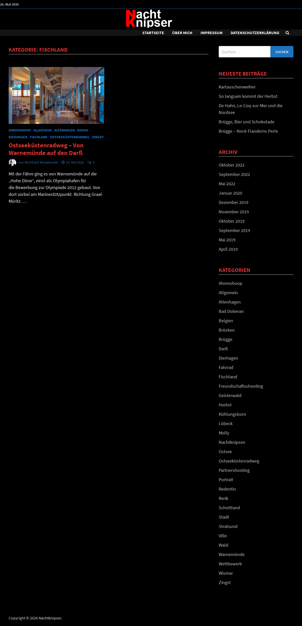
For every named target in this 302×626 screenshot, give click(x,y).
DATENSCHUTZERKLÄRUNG (255, 32)
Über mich (182, 32)
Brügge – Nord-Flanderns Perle (248, 131)
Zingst (98, 137)
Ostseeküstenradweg (69, 137)
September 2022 (234, 174)
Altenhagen (64, 130)
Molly (224, 433)
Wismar (226, 573)
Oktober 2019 (232, 221)
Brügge (225, 339)
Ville (223, 536)
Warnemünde (232, 554)
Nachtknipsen (232, 442)
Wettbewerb (230, 564)
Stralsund (228, 526)
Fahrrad (226, 367)
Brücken (227, 330)
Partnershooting (234, 470)
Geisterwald (230, 395)
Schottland (229, 508)
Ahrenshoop (20, 130)
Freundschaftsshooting (241, 386)
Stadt (224, 517)
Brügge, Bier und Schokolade (246, 122)
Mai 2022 (227, 184)
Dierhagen (18, 137)
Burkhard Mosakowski (41, 162)
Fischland (38, 137)
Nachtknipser (50, 617)
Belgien (226, 320)
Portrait (226, 479)
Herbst (225, 405)
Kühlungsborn (232, 414)
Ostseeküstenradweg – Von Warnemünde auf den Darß (46, 149)
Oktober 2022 (232, 165)
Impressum (211, 32)
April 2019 (228, 249)
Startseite (153, 32)
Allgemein (42, 130)
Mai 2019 (227, 240)
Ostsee (225, 451)
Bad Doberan (231, 311)
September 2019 (234, 230)
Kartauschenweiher (237, 87)
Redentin (227, 489)
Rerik (223, 498)
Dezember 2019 (233, 202)
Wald (223, 545)
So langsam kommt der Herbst (248, 96)
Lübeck (226, 423)
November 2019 (234, 212)
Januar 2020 (230, 193)
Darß (82, 130)
